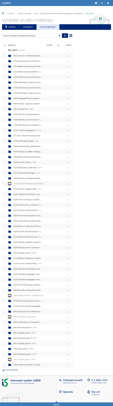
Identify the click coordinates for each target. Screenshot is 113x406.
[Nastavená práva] (68, 50)
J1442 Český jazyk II (23, 349)
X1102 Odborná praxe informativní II (30, 87)
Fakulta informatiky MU (26, 383)
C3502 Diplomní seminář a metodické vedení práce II (36, 365)
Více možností (10, 370)
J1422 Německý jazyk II (24, 354)
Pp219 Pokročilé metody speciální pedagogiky (34, 285)
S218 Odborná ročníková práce (27, 237)
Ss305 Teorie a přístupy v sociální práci (31, 199)
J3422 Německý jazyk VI (25, 327)
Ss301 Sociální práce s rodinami (28, 205)
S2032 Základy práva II (25, 253)
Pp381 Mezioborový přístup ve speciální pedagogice (36, 269)
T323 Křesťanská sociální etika (27, 167)
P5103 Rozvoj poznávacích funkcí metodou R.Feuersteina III (39, 301)
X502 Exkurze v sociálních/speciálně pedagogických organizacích (40, 55)
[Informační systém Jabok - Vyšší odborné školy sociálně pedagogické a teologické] (6, 3)
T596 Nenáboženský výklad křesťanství (31, 146)
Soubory (10, 13)
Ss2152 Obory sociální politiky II (29, 210)
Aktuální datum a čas (98, 383)
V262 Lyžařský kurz (23, 109)
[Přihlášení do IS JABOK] (108, 3)
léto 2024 (89, 13)
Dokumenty (28, 27)
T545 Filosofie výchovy (24, 162)
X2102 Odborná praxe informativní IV (30, 77)
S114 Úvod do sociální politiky (27, 263)
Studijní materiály (24, 13)
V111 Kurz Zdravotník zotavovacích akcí (31, 135)
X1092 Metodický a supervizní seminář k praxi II (34, 93)
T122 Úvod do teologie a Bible (27, 189)
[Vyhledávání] (102, 3)
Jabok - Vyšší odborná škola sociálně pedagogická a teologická (58, 13)
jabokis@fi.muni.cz (70, 383)
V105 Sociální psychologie (25, 141)
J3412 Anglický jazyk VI (24, 333)
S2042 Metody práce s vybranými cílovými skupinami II (37, 247)
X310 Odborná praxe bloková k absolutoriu (32, 66)
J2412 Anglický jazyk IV (24, 343)
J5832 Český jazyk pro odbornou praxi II (31, 311)
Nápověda (68, 392)
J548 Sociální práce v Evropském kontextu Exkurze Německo (39, 322)
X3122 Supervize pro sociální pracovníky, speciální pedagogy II (40, 61)
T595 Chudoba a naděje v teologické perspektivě (34, 151)
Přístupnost (95, 394)
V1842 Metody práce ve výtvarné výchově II (33, 119)
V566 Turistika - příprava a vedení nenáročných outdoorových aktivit (42, 103)
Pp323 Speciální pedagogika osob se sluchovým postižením (39, 279)
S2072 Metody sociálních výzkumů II (30, 242)
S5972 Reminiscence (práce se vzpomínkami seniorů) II (37, 215)
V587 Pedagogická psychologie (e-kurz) (31, 98)
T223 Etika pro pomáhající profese (29, 178)
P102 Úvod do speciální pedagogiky (29, 306)
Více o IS (95, 392)
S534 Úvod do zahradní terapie (27, 231)
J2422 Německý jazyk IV (25, 338)
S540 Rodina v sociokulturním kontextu (31, 226)
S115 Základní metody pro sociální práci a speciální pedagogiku (40, 258)
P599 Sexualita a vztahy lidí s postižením (31, 290)
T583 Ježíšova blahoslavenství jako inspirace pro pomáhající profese (42, 157)
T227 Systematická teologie (26, 173)
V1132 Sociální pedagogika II (27, 130)
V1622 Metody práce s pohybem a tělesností (33, 125)
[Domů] (96, 3)
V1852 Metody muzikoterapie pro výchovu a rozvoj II (37, 114)
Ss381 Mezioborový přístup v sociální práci (32, 194)
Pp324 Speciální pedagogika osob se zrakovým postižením (39, 274)
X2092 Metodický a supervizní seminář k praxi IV (35, 82)
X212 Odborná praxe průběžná (27, 71)
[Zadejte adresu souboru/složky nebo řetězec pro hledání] (32, 35)
